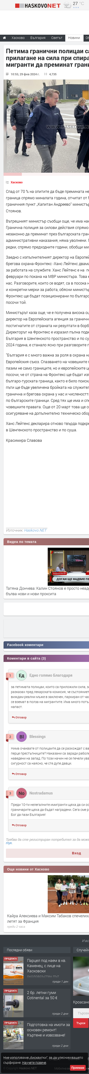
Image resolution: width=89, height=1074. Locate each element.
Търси (80, 1023)
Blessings (37, 736)
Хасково (17, 182)
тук (9, 843)
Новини (74, 37)
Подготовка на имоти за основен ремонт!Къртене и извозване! (48, 1030)
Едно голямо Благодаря (50, 675)
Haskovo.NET (35, 530)
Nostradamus (41, 792)
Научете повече (34, 1062)
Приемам (77, 1067)
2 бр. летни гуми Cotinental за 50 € (42, 995)
